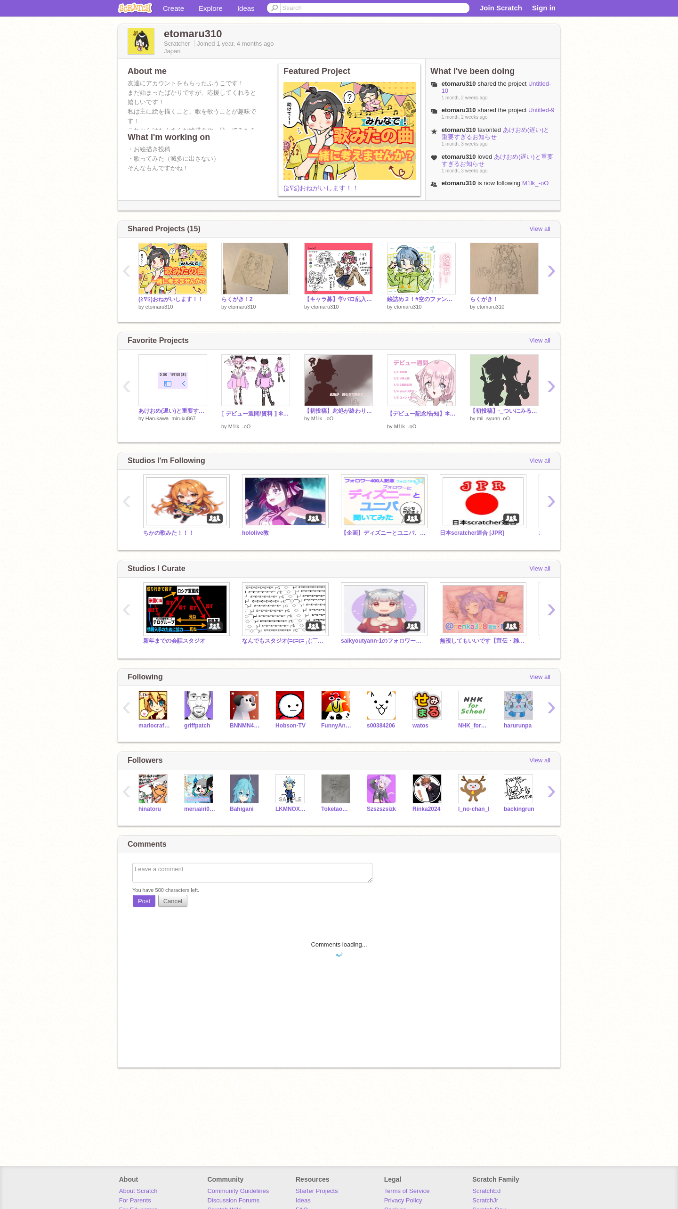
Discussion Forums (233, 1200)
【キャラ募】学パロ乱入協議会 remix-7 (338, 299)
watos (420, 725)
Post (144, 901)
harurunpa (518, 725)
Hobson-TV (290, 725)
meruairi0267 (200, 809)
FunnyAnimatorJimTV (337, 725)
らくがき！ (484, 299)
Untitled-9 (541, 110)
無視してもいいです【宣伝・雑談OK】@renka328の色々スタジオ (482, 640)
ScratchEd (486, 1190)
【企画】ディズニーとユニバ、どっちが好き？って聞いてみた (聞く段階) (383, 533)
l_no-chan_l (474, 809)
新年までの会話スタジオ (174, 640)
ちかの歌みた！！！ (168, 533)
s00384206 (381, 725)
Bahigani (242, 809)
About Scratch (138, 1190)
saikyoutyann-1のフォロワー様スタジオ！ (383, 640)
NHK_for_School (474, 725)
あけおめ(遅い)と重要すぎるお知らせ (496, 133)
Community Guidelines (238, 1190)
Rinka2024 (426, 809)
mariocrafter (154, 725)
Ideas (246, 8)
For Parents (135, 1200)
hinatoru (149, 809)
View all (539, 228)
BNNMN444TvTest (245, 725)
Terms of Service (407, 1190)
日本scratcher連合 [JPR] (472, 533)
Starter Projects (317, 1190)
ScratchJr (485, 1200)
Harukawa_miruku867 (170, 418)
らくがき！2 (237, 299)
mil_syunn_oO (493, 418)
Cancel (172, 901)
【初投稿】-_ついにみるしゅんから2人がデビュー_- (504, 411)
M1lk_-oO (535, 183)
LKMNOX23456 (291, 809)
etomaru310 (159, 307)
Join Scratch (501, 8)
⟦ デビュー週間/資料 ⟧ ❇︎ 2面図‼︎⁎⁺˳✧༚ (255, 413)
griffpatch (197, 725)
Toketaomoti (337, 809)
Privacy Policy (403, 1200)
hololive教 (255, 533)
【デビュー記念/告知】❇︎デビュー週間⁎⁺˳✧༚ (421, 413)
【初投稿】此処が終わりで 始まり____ (338, 411)
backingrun (519, 809)
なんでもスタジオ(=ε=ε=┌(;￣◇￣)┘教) (284, 640)
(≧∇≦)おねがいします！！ (321, 188)
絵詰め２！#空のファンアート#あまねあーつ (421, 299)
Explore (211, 8)
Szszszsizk (381, 809)
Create (173, 8)
